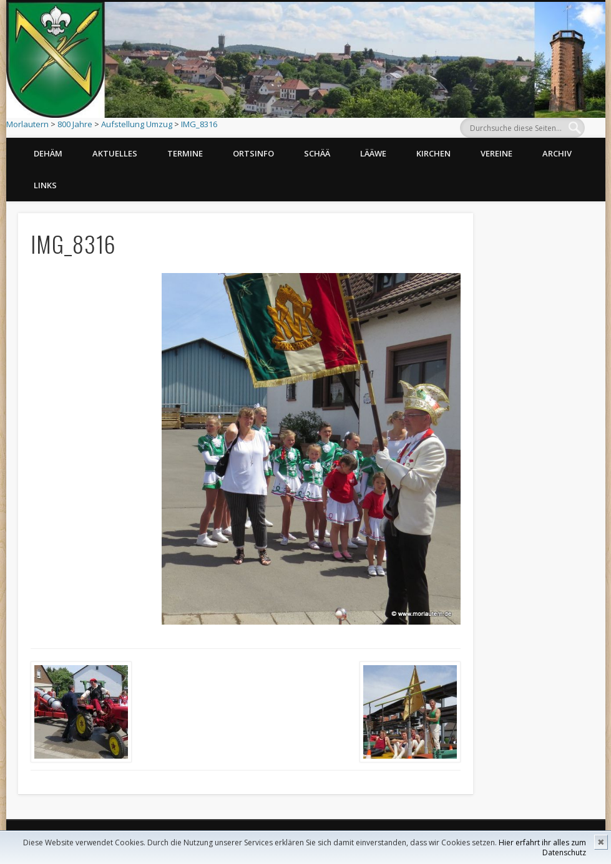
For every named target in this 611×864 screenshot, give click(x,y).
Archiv (557, 153)
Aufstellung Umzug (136, 124)
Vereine (496, 153)
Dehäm (48, 153)
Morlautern (27, 124)
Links (45, 185)
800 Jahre (74, 124)
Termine (185, 153)
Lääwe (373, 153)
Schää (317, 153)
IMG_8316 (199, 124)
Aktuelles (114, 153)
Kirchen (433, 153)
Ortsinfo (253, 153)
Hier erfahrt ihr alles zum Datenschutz (542, 847)
